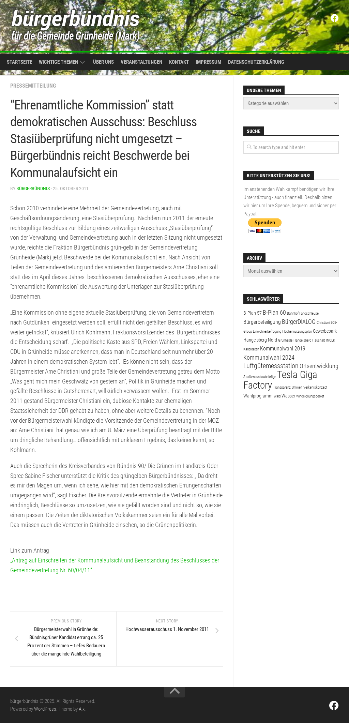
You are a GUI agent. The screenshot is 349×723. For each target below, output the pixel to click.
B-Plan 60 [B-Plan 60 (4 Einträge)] (274, 312)
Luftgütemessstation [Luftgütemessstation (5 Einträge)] (271, 366)
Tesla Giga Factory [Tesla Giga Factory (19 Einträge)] (280, 380)
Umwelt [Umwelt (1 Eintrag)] (297, 387)
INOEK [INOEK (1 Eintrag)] (330, 340)
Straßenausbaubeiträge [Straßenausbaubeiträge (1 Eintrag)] (259, 377)
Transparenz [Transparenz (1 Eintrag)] (282, 387)
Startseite (19, 62)
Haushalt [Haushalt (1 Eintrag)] (318, 340)
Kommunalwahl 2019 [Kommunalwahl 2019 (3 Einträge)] (282, 348)
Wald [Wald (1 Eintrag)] (277, 396)
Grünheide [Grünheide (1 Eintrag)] (285, 340)
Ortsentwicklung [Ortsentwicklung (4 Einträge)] (319, 366)
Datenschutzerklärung (256, 62)
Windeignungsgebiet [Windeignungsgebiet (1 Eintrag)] (310, 396)
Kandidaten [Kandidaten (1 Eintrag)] (251, 349)
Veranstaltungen (141, 62)
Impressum (208, 62)
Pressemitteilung (33, 85)
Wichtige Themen (58, 62)
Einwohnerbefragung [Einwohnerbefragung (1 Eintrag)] (267, 331)
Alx (82, 709)
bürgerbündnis (33, 188)
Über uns (103, 62)
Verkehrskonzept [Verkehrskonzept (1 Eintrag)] (315, 387)
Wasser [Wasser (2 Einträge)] (288, 395)
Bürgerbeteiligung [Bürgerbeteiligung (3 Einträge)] (262, 322)
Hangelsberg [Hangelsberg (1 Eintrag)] (302, 340)
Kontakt (179, 62)
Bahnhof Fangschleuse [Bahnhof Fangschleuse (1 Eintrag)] (303, 313)
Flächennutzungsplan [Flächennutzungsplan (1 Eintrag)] (297, 331)
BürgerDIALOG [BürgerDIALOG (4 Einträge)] (299, 321)
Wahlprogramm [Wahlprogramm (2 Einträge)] (258, 395)
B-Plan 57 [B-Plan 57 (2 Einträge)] (252, 313)
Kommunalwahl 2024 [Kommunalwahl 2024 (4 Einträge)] (268, 357)
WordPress (45, 709)
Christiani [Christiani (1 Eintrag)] (323, 322)
